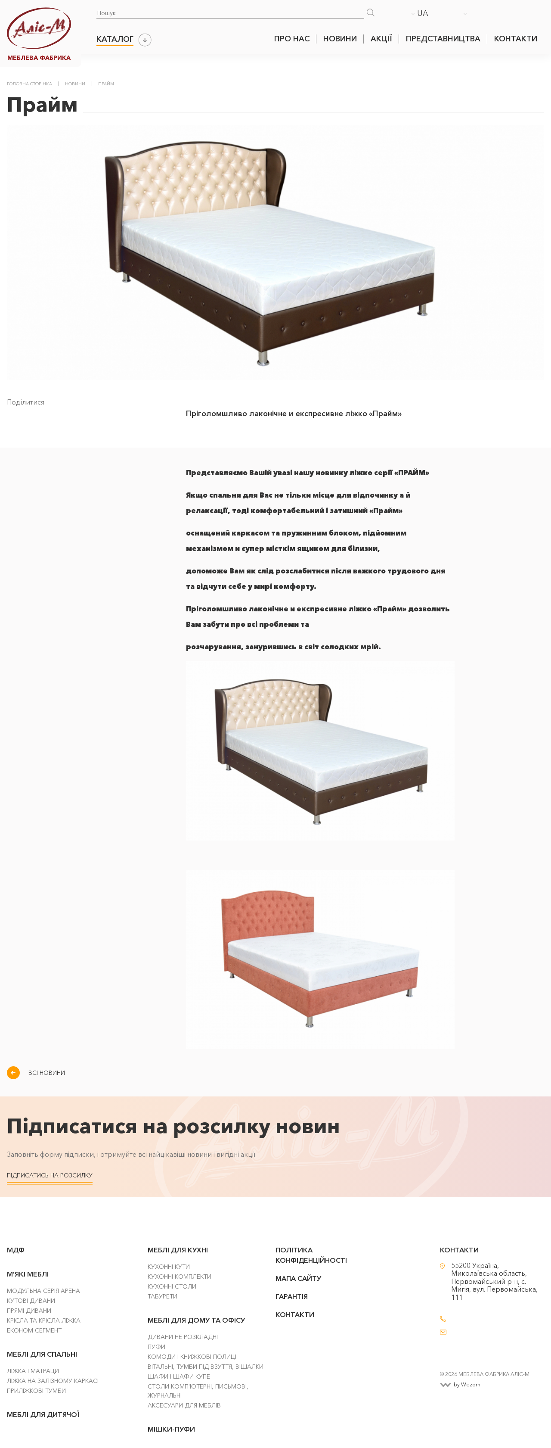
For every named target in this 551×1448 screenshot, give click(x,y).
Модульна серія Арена (43, 1291)
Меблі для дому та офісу (196, 1320)
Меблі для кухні (178, 1250)
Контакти (515, 39)
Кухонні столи (172, 1286)
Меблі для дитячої (43, 1414)
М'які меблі (28, 1274)
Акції (381, 39)
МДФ (16, 1250)
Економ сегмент (34, 1330)
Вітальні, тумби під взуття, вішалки (205, 1366)
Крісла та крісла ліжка (43, 1320)
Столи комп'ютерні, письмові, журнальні (198, 1391)
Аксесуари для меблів (184, 1405)
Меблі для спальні (42, 1354)
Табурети (162, 1296)
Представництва (443, 39)
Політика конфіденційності (311, 1255)
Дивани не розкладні (183, 1337)
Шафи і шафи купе (179, 1376)
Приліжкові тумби (36, 1391)
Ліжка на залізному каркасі (53, 1381)
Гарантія (292, 1296)
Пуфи (156, 1347)
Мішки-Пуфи (171, 1429)
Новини (340, 39)
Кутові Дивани (31, 1301)
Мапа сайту (298, 1278)
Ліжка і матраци (33, 1371)
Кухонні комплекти (179, 1276)
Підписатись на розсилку (50, 1175)
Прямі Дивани (29, 1310)
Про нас (292, 39)
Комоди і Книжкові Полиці (192, 1357)
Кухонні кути (169, 1267)
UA (422, 13)
